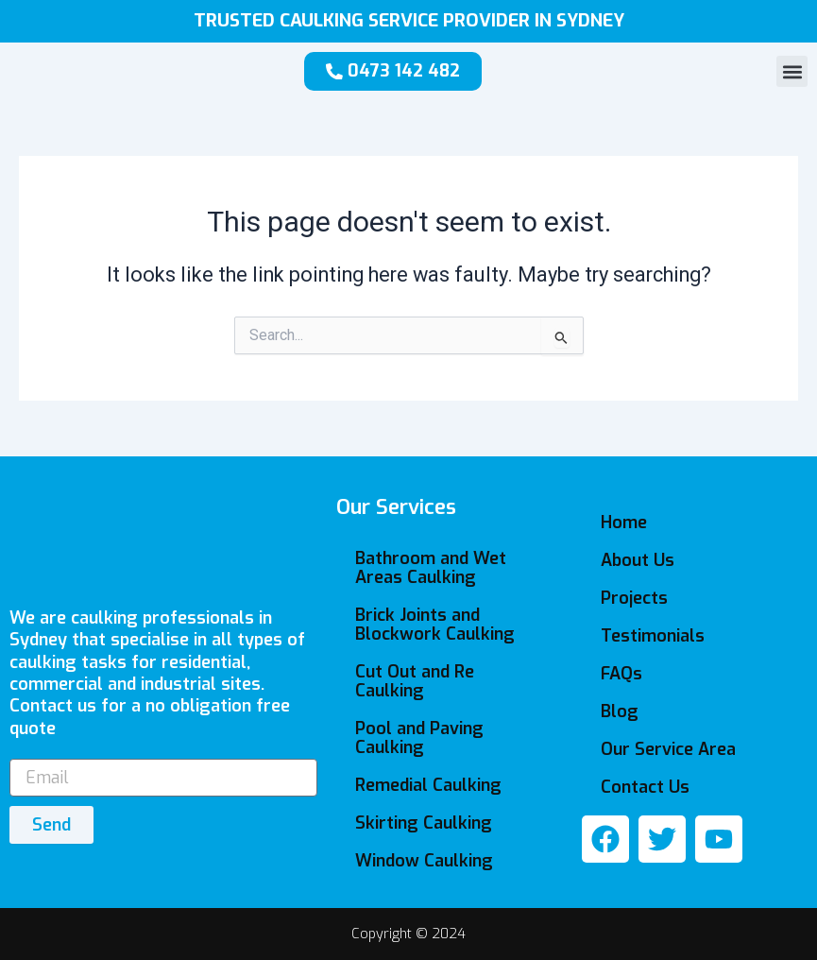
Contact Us (645, 787)
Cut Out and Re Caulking (414, 681)
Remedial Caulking (428, 785)
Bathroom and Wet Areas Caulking (430, 568)
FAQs (621, 673)
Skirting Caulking (423, 823)
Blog (619, 711)
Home (624, 522)
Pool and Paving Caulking (419, 738)
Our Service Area (668, 749)
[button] (792, 71)
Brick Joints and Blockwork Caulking (435, 624)
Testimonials (653, 636)
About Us (637, 560)
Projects (634, 598)
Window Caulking (424, 860)
